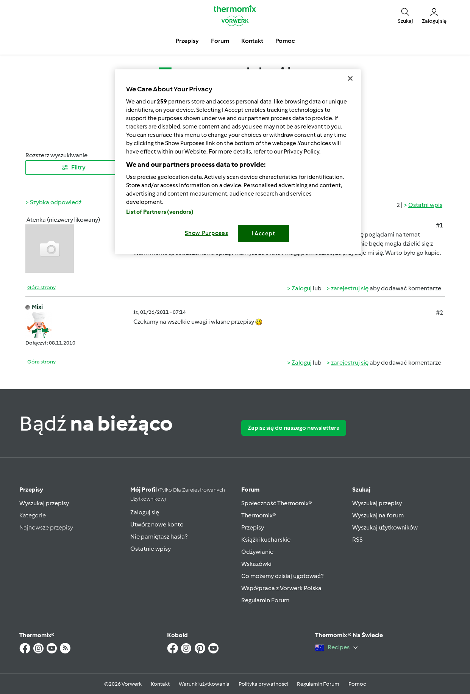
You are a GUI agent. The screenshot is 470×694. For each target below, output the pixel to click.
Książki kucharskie (265, 539)
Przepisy (31, 489)
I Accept (263, 233)
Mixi (37, 306)
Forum (250, 489)
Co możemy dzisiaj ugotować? (282, 576)
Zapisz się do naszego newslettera (294, 427)
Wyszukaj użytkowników (385, 527)
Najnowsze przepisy (46, 527)
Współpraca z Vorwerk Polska (281, 588)
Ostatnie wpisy (150, 548)
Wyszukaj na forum (378, 515)
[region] (238, 161)
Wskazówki (256, 563)
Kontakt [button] (252, 40)
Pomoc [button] (285, 40)
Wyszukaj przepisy (44, 503)
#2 (439, 312)
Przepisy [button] (187, 40)
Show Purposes (206, 233)
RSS (357, 539)
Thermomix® (258, 515)
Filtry (73, 167)
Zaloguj (302, 288)
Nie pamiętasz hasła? (158, 536)
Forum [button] (220, 40)
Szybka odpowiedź (55, 202)
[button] (405, 15)
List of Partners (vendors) (160, 211)
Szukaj (361, 489)
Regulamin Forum (265, 600)
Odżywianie (257, 551)
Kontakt (160, 684)
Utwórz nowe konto (157, 524)
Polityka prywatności (263, 684)
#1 (439, 225)
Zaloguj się (144, 512)
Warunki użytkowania (204, 684)
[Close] (350, 78)
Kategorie (32, 515)
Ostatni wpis (425, 204)
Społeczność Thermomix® (276, 503)
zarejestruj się (350, 288)
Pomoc (357, 684)
